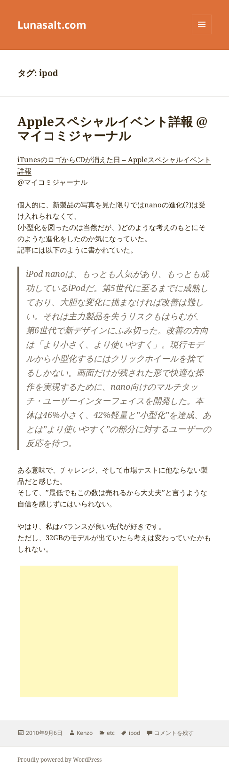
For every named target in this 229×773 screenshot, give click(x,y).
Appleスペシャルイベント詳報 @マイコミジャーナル (112, 128)
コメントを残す (174, 733)
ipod (134, 733)
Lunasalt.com (52, 24)
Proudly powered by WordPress (59, 760)
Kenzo (85, 733)
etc (111, 733)
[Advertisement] (99, 631)
